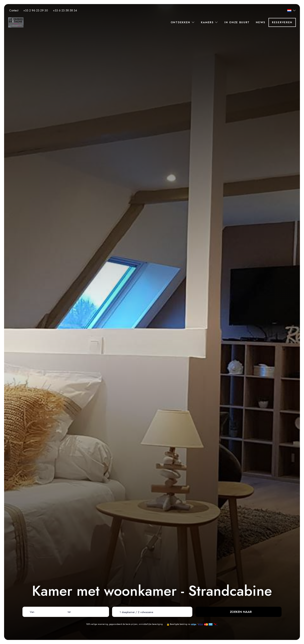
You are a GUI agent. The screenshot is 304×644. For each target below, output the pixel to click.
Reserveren (282, 22)
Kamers (209, 22)
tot (69, 612)
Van (32, 612)
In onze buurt (237, 22)
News (260, 22)
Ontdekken (183, 22)
